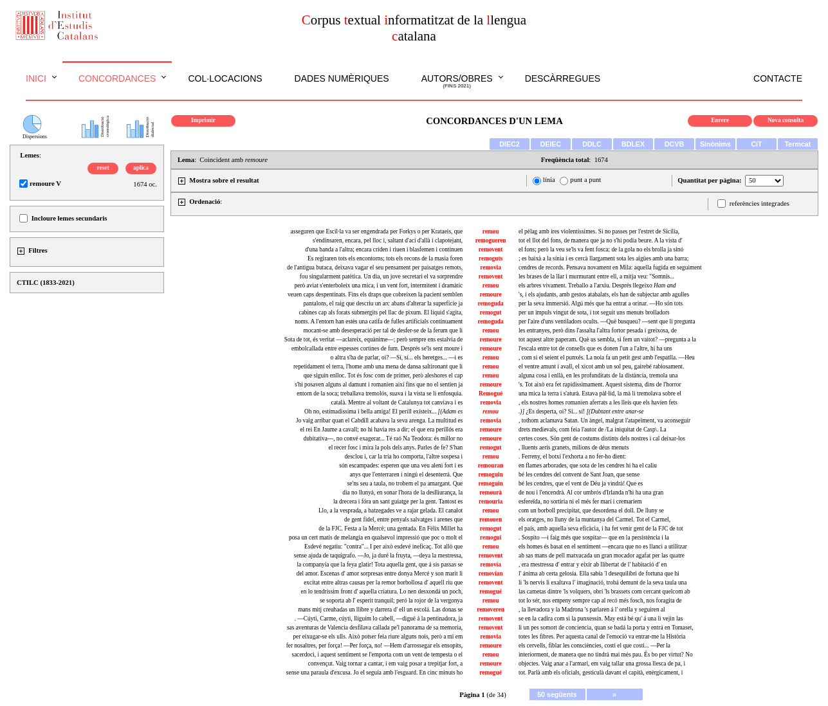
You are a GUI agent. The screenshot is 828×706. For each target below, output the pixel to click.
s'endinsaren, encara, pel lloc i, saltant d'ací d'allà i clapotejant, (388, 240)
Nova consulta (786, 120)
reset (103, 168)
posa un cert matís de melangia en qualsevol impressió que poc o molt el (376, 537)
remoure (491, 294)
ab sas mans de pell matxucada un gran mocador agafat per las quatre (602, 555)
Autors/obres (457, 81)
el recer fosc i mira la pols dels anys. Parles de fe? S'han (396, 447)
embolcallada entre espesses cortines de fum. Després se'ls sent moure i (377, 348)
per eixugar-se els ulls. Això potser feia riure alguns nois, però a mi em (378, 636)
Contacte (777, 78)
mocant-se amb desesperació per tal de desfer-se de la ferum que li (383, 330)
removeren (490, 609)
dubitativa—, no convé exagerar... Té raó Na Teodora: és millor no (383, 438)
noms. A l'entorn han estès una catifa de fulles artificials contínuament (379, 321)
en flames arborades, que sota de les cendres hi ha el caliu (588, 465)
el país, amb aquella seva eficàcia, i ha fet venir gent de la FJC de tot (601, 528)
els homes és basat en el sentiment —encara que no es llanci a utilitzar (603, 546)
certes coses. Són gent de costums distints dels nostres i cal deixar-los (602, 438)
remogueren (490, 240)
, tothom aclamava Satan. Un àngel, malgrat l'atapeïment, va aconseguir (604, 420)
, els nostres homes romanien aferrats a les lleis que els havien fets (598, 402)
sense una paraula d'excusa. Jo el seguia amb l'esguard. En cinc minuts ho (374, 672)
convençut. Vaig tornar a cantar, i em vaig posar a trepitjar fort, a (385, 663)
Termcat (798, 144)
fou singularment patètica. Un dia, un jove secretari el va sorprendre (381, 276)
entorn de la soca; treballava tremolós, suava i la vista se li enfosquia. (380, 393)
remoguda (490, 303)
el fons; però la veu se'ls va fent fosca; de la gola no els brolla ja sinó (601, 249)
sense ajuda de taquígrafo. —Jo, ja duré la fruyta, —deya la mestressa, (378, 555)
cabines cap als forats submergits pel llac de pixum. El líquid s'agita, (381, 312)
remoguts (490, 258)
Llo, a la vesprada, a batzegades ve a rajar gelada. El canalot (390, 510)
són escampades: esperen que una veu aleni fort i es (401, 465)
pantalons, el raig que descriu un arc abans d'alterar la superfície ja (383, 303)
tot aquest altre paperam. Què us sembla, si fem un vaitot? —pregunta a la (607, 339)
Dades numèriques (342, 78)
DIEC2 (509, 144)
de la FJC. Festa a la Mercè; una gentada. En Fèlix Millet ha (390, 528)
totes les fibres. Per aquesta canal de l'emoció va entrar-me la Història (602, 636)
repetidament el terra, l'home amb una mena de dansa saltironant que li (378, 366)
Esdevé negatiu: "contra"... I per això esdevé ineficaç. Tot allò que (383, 546)
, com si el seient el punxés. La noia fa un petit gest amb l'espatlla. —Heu (607, 357)
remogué (490, 591)
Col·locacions (225, 78)
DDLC (592, 144)
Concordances (117, 78)
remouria (490, 501)
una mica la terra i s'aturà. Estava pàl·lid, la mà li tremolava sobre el (600, 393)
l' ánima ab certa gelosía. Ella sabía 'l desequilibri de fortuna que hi (599, 573)
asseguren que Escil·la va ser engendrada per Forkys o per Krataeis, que (377, 231)
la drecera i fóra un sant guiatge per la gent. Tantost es (398, 501)
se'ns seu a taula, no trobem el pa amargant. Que (405, 483)
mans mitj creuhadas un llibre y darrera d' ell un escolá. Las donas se (380, 609)
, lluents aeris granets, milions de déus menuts (574, 447)
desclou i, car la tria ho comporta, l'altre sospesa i (403, 456)
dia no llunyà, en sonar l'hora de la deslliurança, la (402, 492)
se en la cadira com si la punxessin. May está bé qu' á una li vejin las (601, 618)
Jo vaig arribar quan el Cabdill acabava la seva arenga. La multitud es (379, 420)
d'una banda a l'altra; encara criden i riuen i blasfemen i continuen (384, 249)
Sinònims (715, 144)
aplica (141, 168)
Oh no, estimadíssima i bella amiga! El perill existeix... (383, 411)
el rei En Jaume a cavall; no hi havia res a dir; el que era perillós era (381, 429)
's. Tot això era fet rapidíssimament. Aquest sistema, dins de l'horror (600, 384)
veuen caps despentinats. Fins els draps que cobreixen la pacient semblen (375, 294)
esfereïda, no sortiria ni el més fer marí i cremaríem (580, 501)
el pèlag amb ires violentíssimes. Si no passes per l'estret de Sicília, (599, 231)
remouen (490, 519)
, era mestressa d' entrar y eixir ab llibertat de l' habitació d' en (593, 564)
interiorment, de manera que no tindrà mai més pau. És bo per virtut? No (606, 654)
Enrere (720, 120)
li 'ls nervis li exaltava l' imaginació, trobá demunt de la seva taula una (602, 582)
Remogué (490, 393)
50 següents (557, 694)
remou (491, 231)
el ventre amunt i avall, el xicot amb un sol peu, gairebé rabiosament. (601, 366)
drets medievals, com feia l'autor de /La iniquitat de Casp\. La (593, 429)
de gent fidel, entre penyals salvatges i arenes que (403, 519)
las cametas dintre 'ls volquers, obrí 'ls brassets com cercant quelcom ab (604, 591)
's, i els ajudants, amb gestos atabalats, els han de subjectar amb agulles (604, 294)
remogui (490, 537)
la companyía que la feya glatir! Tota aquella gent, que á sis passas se (380, 564)
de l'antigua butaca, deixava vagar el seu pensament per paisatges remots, (375, 267)
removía (490, 564)
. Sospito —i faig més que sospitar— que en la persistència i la (594, 537)
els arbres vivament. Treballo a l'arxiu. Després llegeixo (597, 285)
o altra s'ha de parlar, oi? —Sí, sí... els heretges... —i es (396, 357)
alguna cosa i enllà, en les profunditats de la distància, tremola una (598, 375)
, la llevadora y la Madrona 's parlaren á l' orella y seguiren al (592, 609)
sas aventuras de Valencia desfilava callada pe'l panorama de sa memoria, (375, 627)
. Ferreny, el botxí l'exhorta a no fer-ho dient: (572, 456)
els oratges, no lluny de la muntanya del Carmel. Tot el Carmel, (594, 519)
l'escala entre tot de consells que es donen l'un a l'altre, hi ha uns (595, 348)
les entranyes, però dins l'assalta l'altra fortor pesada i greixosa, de (598, 330)
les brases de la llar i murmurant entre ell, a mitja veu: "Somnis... (596, 276)
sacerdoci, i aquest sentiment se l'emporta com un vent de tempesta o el (377, 654)
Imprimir (203, 120)
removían (491, 573)
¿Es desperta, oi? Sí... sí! (581, 411)
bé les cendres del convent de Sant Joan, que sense (579, 474)
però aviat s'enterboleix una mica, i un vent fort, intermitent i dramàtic (379, 285)
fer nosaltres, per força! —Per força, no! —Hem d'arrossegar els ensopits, (374, 645)
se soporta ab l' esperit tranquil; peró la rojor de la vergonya (391, 600)
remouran (491, 465)
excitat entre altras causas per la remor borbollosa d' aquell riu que (383, 582)
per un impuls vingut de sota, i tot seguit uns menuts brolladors (594, 312)
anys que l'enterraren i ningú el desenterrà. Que (406, 474)
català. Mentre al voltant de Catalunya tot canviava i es (397, 402)
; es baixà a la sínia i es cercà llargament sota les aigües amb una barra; (603, 258)
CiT (756, 144)
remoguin (491, 474)
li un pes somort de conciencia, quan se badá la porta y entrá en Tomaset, (606, 627)
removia (490, 267)
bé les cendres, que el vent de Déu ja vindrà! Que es (581, 483)
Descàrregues (562, 78)
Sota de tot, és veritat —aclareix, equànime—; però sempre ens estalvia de (373, 339)
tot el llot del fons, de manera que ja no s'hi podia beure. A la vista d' (601, 240)
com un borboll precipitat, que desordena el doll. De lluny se (591, 510)
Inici (36, 78)
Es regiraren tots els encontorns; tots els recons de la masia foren (385, 258)
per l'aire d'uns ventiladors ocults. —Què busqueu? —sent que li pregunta (607, 321)
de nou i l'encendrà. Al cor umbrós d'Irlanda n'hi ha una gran (591, 492)
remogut (491, 312)
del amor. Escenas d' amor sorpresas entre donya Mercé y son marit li (380, 573)
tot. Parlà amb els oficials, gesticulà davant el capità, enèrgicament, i (601, 672)
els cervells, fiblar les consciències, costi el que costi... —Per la (594, 645)
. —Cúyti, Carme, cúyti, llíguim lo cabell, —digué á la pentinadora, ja (379, 618)
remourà (490, 492)
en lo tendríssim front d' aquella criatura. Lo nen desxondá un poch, (382, 591)
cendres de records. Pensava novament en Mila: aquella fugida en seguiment (610, 267)
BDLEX (633, 144)
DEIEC (551, 144)
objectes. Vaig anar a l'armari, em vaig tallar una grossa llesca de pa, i (602, 663)
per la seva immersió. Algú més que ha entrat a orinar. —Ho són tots (601, 303)
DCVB (674, 144)
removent (491, 249)
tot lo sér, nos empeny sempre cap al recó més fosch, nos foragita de (600, 600)
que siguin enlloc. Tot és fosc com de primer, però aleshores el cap (383, 375)
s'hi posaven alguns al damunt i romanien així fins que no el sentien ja (379, 384)
